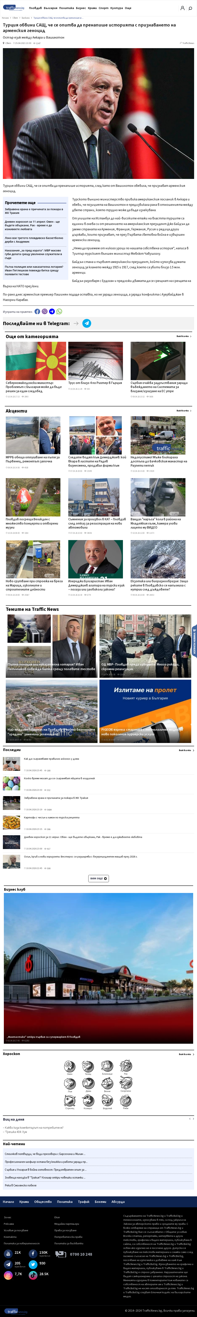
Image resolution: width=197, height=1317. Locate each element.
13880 (121, 739)
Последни (12, 750)
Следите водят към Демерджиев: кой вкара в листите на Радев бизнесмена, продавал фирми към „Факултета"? (97, 461)
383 (87, 389)
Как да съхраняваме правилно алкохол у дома (51, 759)
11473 (150, 533)
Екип (57, 1217)
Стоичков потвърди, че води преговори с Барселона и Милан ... (45, 1154)
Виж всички (183, 336)
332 (47, 790)
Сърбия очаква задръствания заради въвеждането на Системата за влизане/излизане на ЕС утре (159, 387)
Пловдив (35, 8)
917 (47, 849)
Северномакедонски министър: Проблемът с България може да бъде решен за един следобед (34, 387)
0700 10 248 (81, 1254)
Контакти (10, 1237)
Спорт (104, 8)
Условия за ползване (16, 1230)
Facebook (37, 311)
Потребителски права (68, 1237)
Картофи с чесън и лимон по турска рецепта (51, 818)
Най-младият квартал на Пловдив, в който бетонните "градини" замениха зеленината (51, 731)
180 (47, 770)
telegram (52, 311)
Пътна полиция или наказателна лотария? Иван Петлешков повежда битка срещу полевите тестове (51, 666)
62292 (25, 1040)
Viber (45, 311)
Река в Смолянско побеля (20, 1186)
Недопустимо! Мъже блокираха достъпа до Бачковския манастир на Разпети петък (159, 461)
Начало (8, 1201)
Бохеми (100, 1201)
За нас (7, 1217)
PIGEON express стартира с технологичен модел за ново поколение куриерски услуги (142, 731)
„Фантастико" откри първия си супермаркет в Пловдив (43, 1037)
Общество (43, 1201)
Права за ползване (65, 1230)
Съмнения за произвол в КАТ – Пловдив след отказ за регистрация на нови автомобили (97, 523)
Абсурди (118, 1201)
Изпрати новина (194, 641)
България (50, 8)
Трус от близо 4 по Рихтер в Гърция (95, 383)
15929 (150, 471)
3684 (48, 809)
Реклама (9, 1224)
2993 (25, 396)
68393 (27, 739)
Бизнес (81, 8)
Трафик (83, 1201)
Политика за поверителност (22, 1243)
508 (47, 868)
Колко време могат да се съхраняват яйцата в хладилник (59, 778)
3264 (25, 533)
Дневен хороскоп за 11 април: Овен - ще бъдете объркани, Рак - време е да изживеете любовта (83, 837)
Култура (116, 8)
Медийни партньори (66, 1224)
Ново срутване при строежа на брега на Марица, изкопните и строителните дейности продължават (34, 585)
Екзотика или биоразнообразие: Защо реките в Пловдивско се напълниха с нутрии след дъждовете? (159, 585)
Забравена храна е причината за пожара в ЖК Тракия (56, 798)
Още (128, 8)
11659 (121, 674)
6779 (87, 595)
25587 (25, 595)
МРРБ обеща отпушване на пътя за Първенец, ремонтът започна (33, 459)
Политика (66, 8)
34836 (88, 533)
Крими (92, 8)
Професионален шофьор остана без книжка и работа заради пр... (46, 1162)
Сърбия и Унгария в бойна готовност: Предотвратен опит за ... (46, 1170)
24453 (150, 595)
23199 (88, 471)
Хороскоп (11, 1054)
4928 (25, 467)
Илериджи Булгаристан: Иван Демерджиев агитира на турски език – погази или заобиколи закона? (96, 585)
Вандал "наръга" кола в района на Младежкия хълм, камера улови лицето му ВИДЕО (156, 523)
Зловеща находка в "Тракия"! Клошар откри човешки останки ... (45, 1178)
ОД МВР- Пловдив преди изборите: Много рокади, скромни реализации (140, 666)
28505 (27, 674)
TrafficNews (188, 43)
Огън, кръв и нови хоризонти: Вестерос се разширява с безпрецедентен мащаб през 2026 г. (81, 857)
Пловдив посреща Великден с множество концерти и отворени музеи (32, 523)
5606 (149, 396)
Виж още (98, 878)
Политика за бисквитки (68, 1243)
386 (47, 829)
